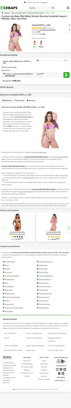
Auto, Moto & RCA (10, 348)
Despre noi (27, 375)
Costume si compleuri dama (14, 322)
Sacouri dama (9, 318)
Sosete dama (43, 315)
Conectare (43, 2)
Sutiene (7, 283)
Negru (41, 44)
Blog (44, 375)
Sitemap (44, 381)
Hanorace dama (44, 311)
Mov (34, 44)
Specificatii (19, 115)
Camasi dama (9, 301)
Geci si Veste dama (45, 301)
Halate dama (9, 326)
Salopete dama (44, 322)
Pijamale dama (9, 294)
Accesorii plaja (43, 286)
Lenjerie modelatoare (46, 290)
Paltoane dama (10, 308)
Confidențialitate (27, 378)
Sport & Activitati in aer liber (13, 365)
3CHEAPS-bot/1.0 (27, 387)
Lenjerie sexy (43, 279)
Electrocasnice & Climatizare (57, 348)
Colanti (7, 315)
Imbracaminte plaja (45, 308)
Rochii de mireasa (44, 318)
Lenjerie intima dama (46, 276)
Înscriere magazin (44, 393)
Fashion (6, 352)
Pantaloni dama (10, 276)
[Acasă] (2, 13)
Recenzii (31, 115)
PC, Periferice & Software (56, 360)
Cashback (44, 384)
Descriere (7, 115)
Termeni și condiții (27, 381)
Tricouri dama (43, 304)
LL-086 (42, 34)
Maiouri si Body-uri (45, 294)
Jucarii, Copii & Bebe (11, 360)
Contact (27, 390)
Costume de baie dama (47, 30)
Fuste (6, 297)
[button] (68, 242)
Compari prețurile (28, 192)
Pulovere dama (44, 297)
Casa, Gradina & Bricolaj (34, 348)
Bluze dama (8, 304)
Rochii (7, 279)
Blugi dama (8, 286)
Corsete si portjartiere (12, 290)
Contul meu (44, 378)
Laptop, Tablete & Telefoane (35, 360)
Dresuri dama (43, 283)
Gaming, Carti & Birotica (34, 352)
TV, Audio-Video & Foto (55, 365)
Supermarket (30, 365)
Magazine (27, 384)
